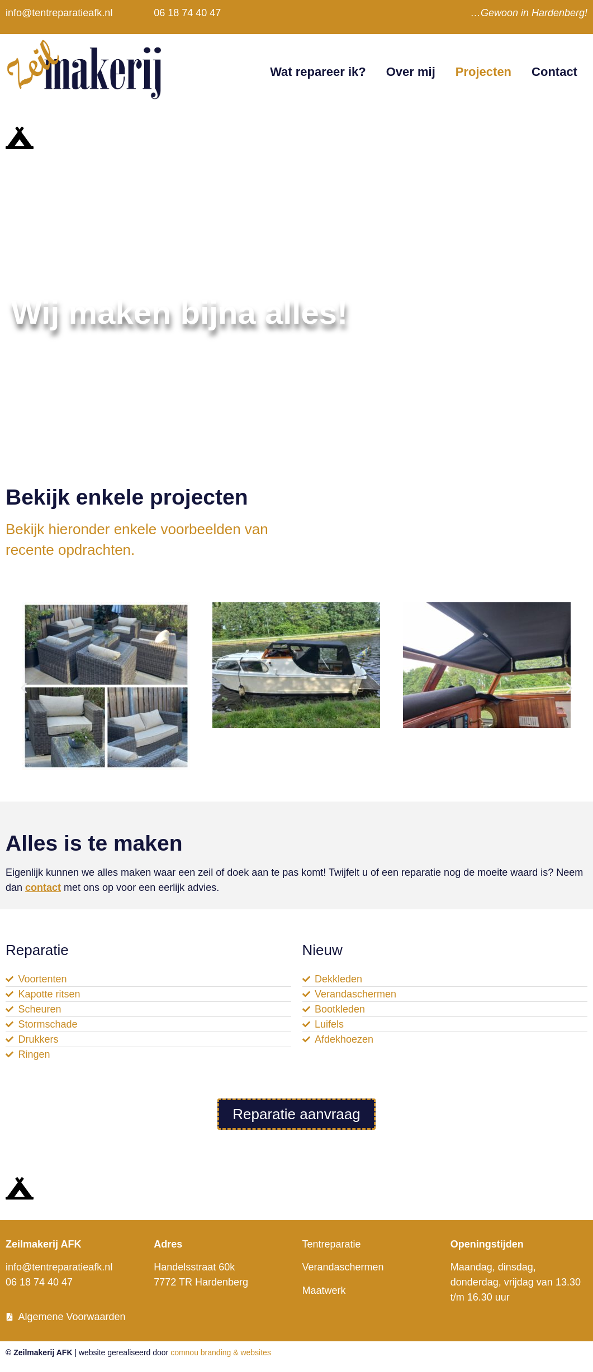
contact (43, 887)
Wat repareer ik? (318, 72)
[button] (24, 688)
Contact (554, 72)
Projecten (483, 72)
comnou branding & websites (220, 1352)
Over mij (410, 72)
